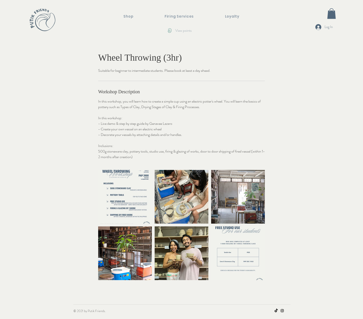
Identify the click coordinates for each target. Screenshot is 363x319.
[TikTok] (276, 311)
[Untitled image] (125, 197)
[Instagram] (282, 311)
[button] (331, 13)
